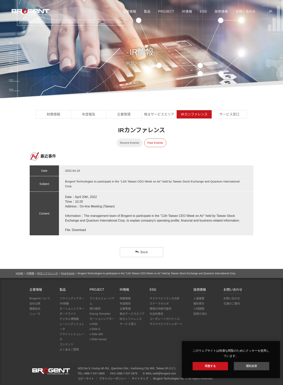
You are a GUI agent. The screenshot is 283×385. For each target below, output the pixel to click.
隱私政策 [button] (251, 366)
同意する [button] (210, 366)
